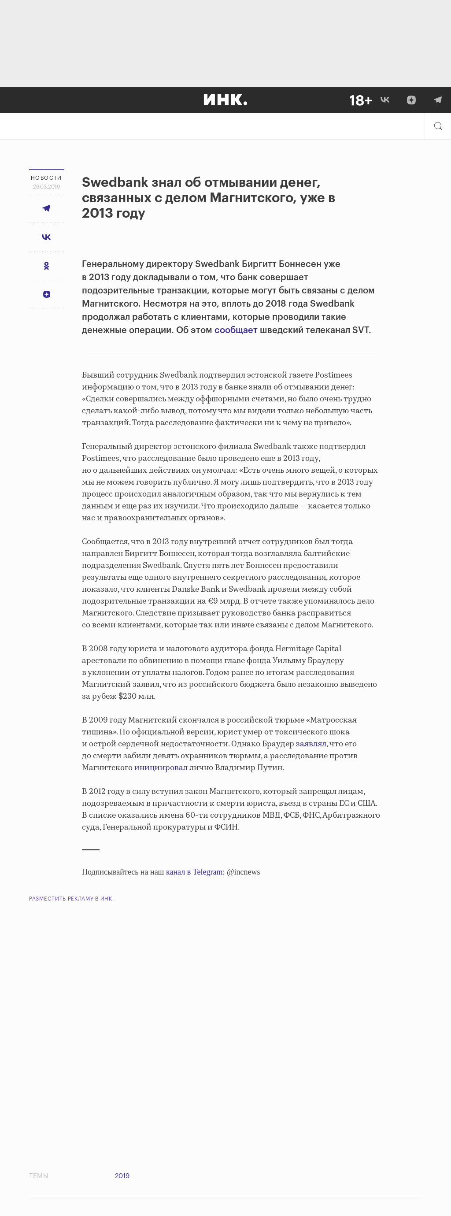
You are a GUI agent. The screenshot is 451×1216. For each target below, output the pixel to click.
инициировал (161, 768)
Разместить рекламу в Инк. (71, 898)
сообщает (236, 330)
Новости (46, 178)
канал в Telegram (194, 872)
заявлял (311, 744)
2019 (122, 1176)
